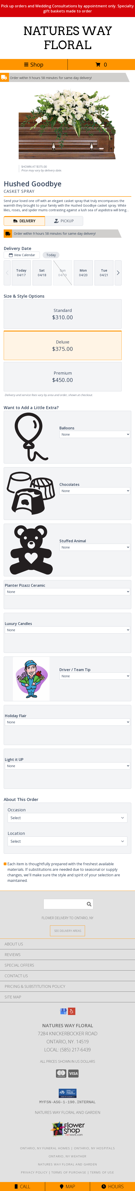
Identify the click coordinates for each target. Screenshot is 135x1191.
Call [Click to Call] (22, 1186)
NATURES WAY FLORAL (67, 38)
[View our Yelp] (71, 1013)
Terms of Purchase (68, 1172)
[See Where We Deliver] (67, 930)
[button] (67, 1093)
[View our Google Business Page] (63, 1013)
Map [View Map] (67, 1186)
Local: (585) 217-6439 (67, 1050)
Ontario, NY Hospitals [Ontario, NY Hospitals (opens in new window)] (94, 1148)
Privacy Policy (34, 1172)
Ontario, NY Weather (68, 1156)
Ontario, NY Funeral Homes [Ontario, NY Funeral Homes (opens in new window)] (45, 1148)
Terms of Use (102, 1172)
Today (51, 255)
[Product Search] (68, 904)
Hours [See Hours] (112, 1186)
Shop (33, 64)
